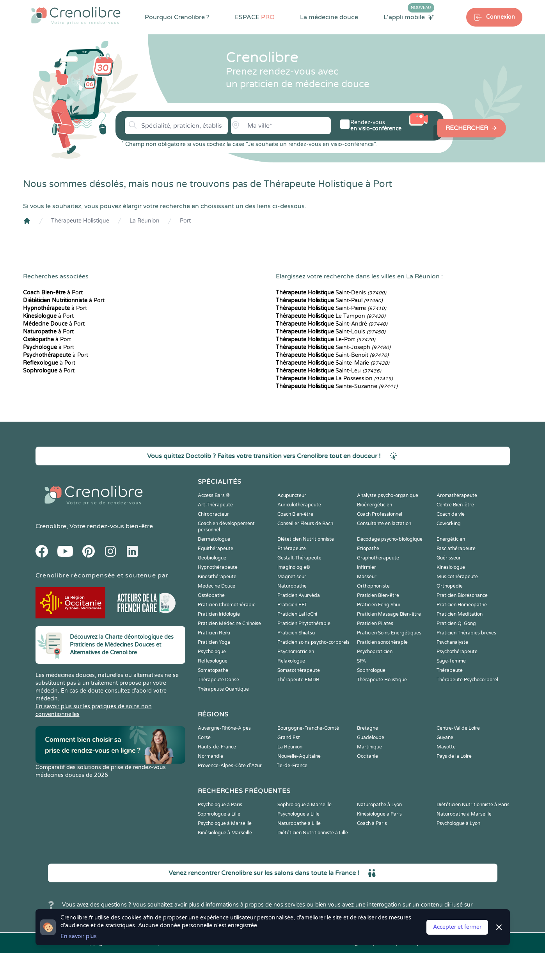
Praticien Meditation (460, 614)
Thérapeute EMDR (298, 679)
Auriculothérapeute (299, 505)
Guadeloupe (370, 737)
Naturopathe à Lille (299, 823)
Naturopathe (292, 586)
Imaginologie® (293, 567)
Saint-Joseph (333, 347)
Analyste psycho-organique (387, 495)
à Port (53, 292)
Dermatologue (214, 539)
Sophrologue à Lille (219, 814)
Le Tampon (330, 316)
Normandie (210, 756)
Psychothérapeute (457, 651)
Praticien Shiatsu (296, 633)
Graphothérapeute (378, 558)
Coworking (449, 523)
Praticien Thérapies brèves (466, 633)
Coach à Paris (372, 823)
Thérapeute (450, 670)
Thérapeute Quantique (223, 689)
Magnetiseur (291, 576)
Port (185, 220)
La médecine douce (329, 17)
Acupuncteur (291, 495)
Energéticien (451, 539)
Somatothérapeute (298, 670)
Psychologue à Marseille (225, 823)
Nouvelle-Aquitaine (299, 756)
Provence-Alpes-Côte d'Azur (230, 765)
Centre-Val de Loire (458, 728)
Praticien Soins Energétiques (389, 633)
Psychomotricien (295, 651)
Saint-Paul (329, 300)
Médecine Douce (216, 586)
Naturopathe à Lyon (379, 804)
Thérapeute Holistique (80, 220)
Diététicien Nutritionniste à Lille (312, 832)
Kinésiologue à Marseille (225, 832)
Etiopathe (368, 548)
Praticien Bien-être (378, 595)
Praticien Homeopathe (462, 604)
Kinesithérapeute (217, 576)
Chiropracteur (213, 514)
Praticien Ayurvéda (298, 595)
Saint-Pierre (331, 308)
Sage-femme (451, 661)
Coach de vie (451, 514)
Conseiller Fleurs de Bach (305, 523)
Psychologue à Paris (220, 804)
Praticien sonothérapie (382, 642)
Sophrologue (371, 670)
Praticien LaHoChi (297, 614)
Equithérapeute (215, 548)
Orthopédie (450, 586)
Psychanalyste (452, 642)
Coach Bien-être (295, 514)
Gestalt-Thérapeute (299, 558)
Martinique (369, 747)
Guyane (445, 737)
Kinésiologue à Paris (379, 814)
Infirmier (366, 567)
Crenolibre (51, 526)
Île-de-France (292, 765)
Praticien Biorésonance (462, 595)
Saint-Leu (328, 370)
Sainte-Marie (332, 363)
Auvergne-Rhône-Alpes (224, 728)
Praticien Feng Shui (378, 604)
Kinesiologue (451, 567)
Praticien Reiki (214, 633)
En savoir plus (78, 936)
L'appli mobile (408, 16)
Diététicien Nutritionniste (305, 539)
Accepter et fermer (457, 927)
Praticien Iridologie (219, 614)
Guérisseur (449, 558)
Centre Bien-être (455, 505)
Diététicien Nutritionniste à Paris (473, 804)
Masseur (366, 576)
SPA (361, 661)
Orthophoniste (373, 586)
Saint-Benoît (332, 355)
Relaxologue (291, 661)
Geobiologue (212, 558)
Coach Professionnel (379, 514)
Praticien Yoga (214, 642)
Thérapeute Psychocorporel (467, 679)
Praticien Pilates (375, 623)
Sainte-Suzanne (337, 386)
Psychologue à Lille (298, 814)
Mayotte (446, 747)
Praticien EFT (292, 604)
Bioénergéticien (374, 505)
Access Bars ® (214, 495)
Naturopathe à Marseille (464, 814)
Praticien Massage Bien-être (389, 614)
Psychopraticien (374, 651)
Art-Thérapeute (215, 505)
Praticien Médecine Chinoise (229, 623)
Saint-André (331, 324)
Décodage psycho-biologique (390, 539)
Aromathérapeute (457, 495)
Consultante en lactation (384, 523)
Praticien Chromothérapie (227, 604)
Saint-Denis (331, 292)
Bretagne (367, 728)
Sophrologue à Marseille (304, 804)
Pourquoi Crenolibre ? (177, 17)
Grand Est (288, 737)
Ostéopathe (211, 595)
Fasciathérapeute (456, 548)
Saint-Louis (330, 331)
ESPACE (255, 17)
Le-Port (325, 339)
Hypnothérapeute (218, 567)
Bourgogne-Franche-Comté (308, 728)
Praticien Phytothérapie (303, 623)
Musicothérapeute (457, 576)
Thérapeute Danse (218, 679)
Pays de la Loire (454, 756)
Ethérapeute (291, 548)
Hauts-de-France (217, 747)
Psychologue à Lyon (458, 823)
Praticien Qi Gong (456, 623)
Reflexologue (212, 661)
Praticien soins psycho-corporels (313, 642)
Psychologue (212, 651)
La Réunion (145, 220)
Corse (204, 737)
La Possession (334, 378)
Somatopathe (213, 670)
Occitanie (367, 756)
